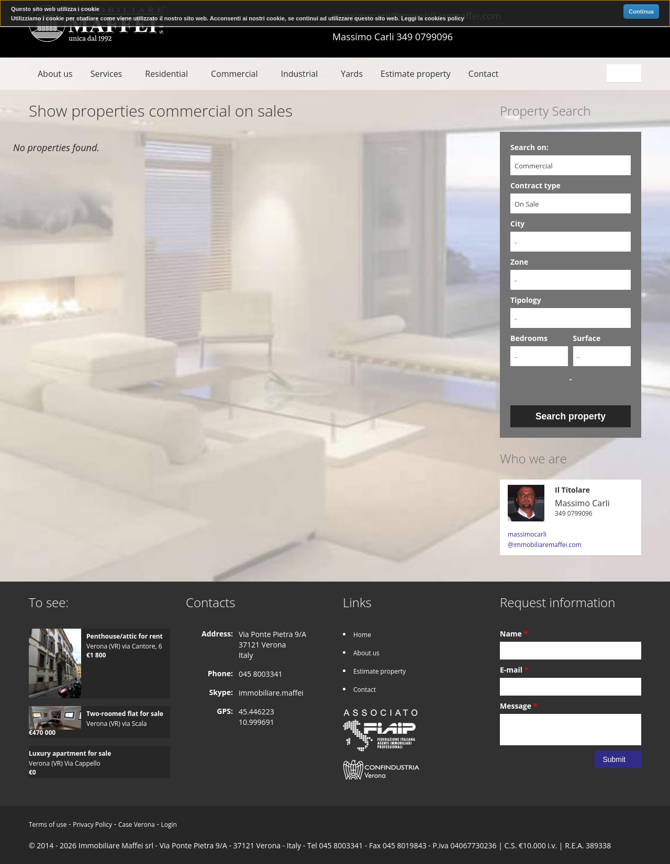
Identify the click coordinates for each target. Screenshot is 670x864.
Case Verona (136, 824)
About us (55, 73)
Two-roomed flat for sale (124, 713)
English (625, 73)
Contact (483, 73)
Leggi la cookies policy (432, 18)
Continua (641, 11)
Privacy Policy (92, 824)
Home (362, 634)
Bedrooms (529, 338)
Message (518, 706)
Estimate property (416, 73)
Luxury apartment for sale (70, 753)
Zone (519, 262)
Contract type (535, 185)
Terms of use (47, 824)
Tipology (525, 300)
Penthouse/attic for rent (124, 636)
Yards (352, 73)
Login (169, 824)
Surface (587, 338)
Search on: (529, 147)
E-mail (514, 670)
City (517, 224)
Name (514, 634)
